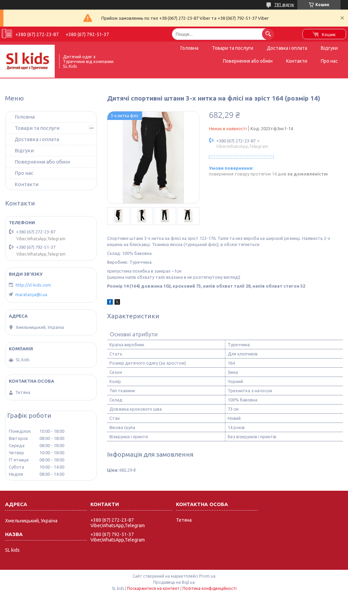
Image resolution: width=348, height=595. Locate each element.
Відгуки (329, 48)
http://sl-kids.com (33, 285)
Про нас (329, 61)
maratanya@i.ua (31, 294)
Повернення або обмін (248, 61)
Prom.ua (207, 576)
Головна (189, 48)
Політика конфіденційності (209, 588)
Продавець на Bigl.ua (174, 582)
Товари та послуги (232, 48)
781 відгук (284, 4)
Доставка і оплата (287, 48)
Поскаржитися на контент (153, 588)
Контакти (296, 61)
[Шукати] (268, 34)
